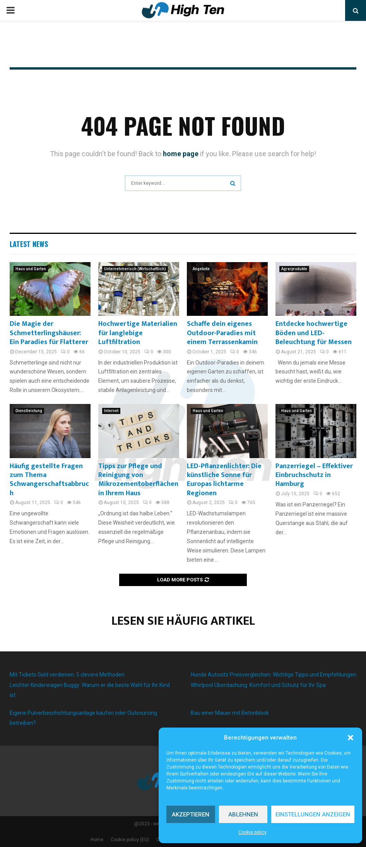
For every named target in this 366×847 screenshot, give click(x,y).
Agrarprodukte (294, 269)
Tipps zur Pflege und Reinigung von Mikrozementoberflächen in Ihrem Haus (138, 479)
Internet (111, 411)
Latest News (29, 244)
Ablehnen (243, 814)
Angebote (201, 269)
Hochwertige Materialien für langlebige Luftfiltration (137, 333)
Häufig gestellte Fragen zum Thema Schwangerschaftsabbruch (49, 479)
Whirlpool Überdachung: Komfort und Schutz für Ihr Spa (258, 685)
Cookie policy (252, 832)
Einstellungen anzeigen (312, 814)
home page (180, 154)
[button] (350, 737)
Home (97, 839)
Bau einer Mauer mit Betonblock (230, 713)
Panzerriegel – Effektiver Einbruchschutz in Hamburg (314, 475)
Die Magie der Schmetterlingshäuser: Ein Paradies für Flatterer (49, 333)
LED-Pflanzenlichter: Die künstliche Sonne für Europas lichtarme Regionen (224, 479)
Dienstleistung (28, 411)
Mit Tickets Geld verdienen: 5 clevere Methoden (67, 674)
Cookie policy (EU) (130, 839)
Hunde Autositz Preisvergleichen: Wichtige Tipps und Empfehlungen (273, 674)
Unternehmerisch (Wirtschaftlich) (135, 269)
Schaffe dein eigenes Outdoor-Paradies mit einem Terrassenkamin (222, 333)
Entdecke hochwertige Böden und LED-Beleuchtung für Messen (313, 333)
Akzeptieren (190, 814)
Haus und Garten (30, 269)
